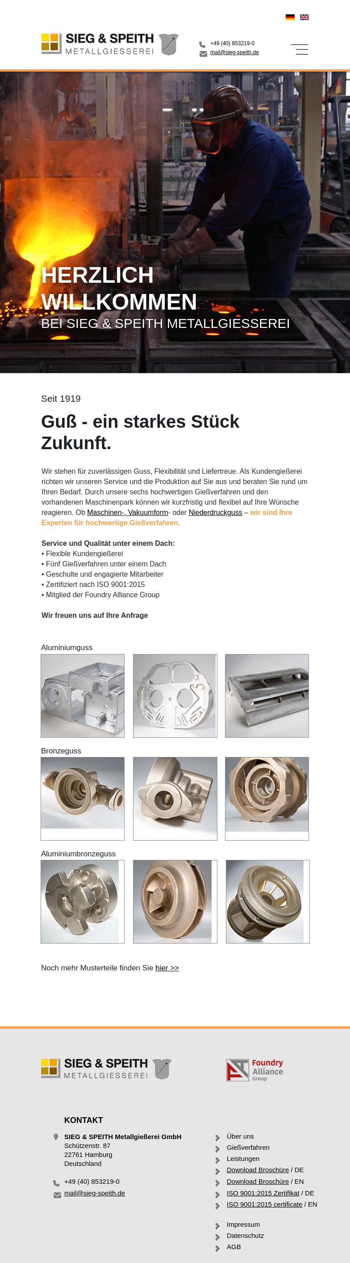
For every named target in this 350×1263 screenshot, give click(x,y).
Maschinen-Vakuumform (127, 512)
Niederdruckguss (215, 512)
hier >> (167, 968)
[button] (299, 49)
